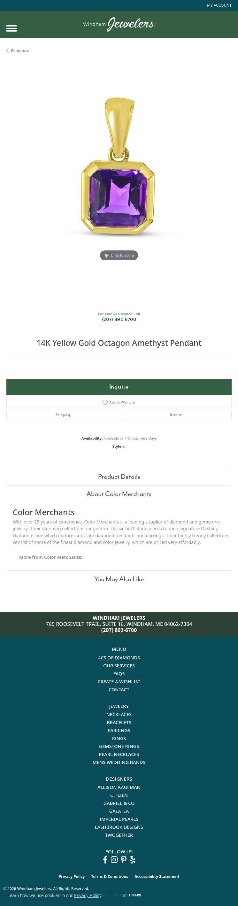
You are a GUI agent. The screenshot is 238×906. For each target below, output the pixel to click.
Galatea (119, 811)
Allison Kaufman (119, 787)
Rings (119, 738)
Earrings (119, 730)
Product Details (119, 476)
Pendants (20, 50)
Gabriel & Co (119, 803)
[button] (219, 5)
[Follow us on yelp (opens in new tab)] (132, 860)
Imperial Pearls (119, 819)
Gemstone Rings (119, 746)
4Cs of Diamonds (119, 658)
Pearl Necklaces (119, 754)
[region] (119, 183)
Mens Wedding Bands (119, 762)
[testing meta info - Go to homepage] (119, 24)
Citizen (119, 795)
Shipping (63, 415)
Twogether (119, 835)
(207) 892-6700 (119, 319)
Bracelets (119, 722)
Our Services (119, 666)
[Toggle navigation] (11, 28)
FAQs (119, 674)
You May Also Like (119, 579)
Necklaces (119, 714)
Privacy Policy (72, 876)
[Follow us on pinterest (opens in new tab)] (124, 860)
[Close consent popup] (124, 896)
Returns (176, 415)
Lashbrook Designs (119, 827)
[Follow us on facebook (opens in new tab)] (105, 860)
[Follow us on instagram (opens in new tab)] (114, 860)
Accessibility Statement (156, 876)
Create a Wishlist (119, 682)
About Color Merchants (119, 494)
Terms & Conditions (109, 876)
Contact (119, 690)
